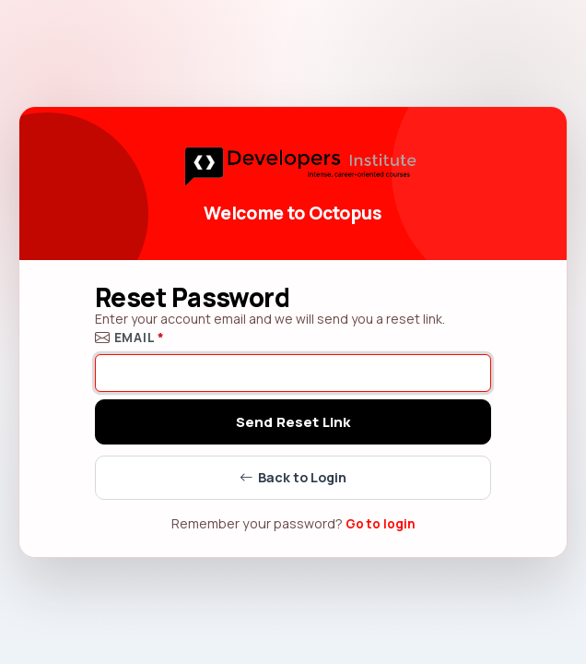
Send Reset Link (293, 422)
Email (130, 337)
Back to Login (293, 478)
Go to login (381, 524)
